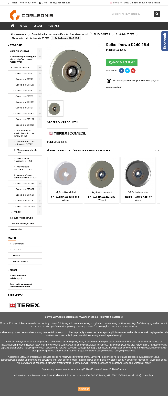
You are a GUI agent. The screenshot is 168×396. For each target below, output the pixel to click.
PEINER (17, 212)
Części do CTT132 (24, 84)
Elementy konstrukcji (22, 217)
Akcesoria (16, 229)
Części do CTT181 (24, 107)
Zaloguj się (135, 2)
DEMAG (16, 249)
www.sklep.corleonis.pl (65, 317)
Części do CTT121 (24, 79)
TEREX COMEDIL (22, 67)
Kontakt (53, 26)
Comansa (18, 243)
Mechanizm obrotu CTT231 (25, 151)
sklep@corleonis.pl (60, 2)
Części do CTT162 (24, 102)
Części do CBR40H (25, 206)
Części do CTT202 (24, 119)
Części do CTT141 (24, 90)
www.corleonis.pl (89, 317)
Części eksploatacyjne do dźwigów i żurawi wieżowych (23, 59)
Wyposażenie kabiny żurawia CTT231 (25, 176)
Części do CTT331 (24, 183)
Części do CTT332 (24, 189)
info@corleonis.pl (144, 375)
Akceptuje (84, 389)
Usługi (37, 26)
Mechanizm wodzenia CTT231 (23, 168)
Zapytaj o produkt (122, 62)
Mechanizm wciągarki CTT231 (23, 160)
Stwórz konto (153, 2)
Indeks (110, 49)
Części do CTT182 (24, 113)
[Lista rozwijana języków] (116, 3)
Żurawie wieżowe (19, 50)
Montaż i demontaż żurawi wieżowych (21, 285)
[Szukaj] (135, 14)
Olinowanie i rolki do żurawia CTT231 (24, 143)
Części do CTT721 (24, 200)
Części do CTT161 (24, 96)
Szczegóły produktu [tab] (62, 122)
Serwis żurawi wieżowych (18, 277)
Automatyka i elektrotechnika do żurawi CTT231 (24, 133)
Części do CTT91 (23, 73)
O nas (23, 26)
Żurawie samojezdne (22, 223)
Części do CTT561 (24, 194)
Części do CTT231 (24, 124)
